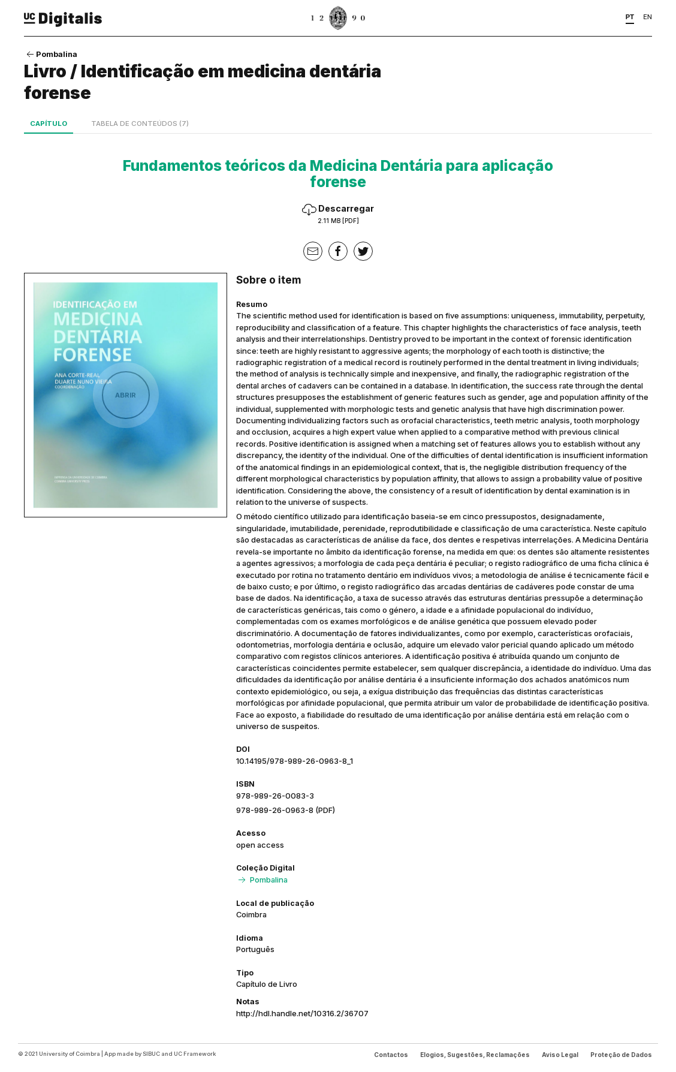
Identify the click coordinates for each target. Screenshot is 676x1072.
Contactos (391, 1054)
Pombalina (50, 54)
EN (647, 17)
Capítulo (48, 123)
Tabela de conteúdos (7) (140, 123)
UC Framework (195, 1053)
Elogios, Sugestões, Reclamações (475, 1054)
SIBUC (151, 1053)
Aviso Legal (560, 1054)
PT (630, 17)
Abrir (125, 395)
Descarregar (338, 213)
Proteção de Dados (621, 1054)
